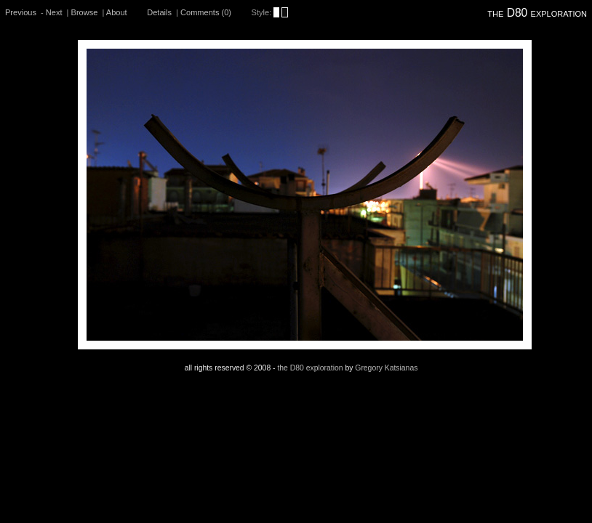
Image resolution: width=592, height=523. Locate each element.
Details (159, 12)
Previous (20, 12)
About (116, 12)
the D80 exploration (537, 13)
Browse (84, 12)
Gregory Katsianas (386, 368)
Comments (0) (205, 12)
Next (54, 12)
